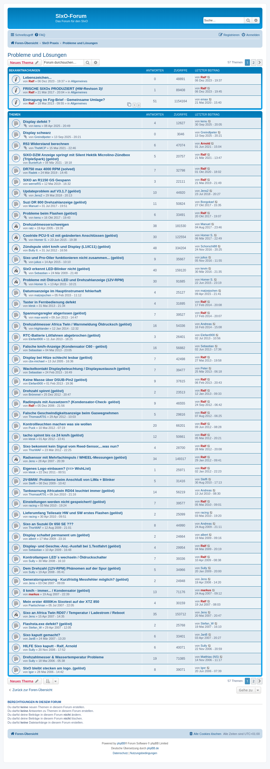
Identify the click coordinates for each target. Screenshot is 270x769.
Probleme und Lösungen (37, 55)
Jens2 (38, 195)
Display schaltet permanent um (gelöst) (56, 535)
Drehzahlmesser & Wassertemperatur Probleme (63, 657)
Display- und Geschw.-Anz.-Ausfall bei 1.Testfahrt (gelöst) (72, 546)
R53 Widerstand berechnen (46, 144)
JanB (32, 638)
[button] (259, 62)
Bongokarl (207, 201)
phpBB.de (153, 748)
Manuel (33, 206)
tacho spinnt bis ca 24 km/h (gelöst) (53, 435)
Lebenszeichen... (37, 77)
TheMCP (40, 148)
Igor (31, 671)
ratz (31, 228)
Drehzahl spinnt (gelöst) (43, 391)
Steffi (32, 483)
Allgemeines (79, 81)
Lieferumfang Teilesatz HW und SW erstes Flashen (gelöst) (73, 513)
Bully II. (33, 250)
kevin (204, 268)
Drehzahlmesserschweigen (46, 224)
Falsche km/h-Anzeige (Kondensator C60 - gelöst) (65, 346)
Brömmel (35, 394)
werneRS (35, 183)
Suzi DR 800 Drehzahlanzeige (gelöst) (55, 202)
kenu (37, 125)
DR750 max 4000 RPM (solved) (49, 169)
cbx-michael (37, 361)
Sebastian (41, 273)
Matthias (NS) (210, 656)
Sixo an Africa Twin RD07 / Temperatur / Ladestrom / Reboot (74, 613)
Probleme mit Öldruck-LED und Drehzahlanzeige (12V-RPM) (73, 280)
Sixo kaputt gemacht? (41, 635)
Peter (204, 368)
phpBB (121, 743)
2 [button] (254, 62)
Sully (32, 561)
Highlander (41, 328)
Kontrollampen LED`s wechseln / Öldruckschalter (65, 557)
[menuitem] (39, 35)
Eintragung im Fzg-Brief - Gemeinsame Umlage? (64, 100)
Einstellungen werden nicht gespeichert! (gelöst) (64, 502)
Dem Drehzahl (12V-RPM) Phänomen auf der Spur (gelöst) (72, 568)
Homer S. (40, 239)
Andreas (206, 324)
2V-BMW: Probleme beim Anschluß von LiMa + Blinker (69, 480)
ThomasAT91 (37, 416)
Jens (32, 461)
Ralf (31, 81)
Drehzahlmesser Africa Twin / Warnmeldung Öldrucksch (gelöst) (77, 324)
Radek (33, 172)
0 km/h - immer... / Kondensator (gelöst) (56, 591)
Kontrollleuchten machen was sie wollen (57, 424)
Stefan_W (35, 627)
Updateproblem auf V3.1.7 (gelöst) (52, 191)
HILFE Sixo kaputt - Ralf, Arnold (50, 646)
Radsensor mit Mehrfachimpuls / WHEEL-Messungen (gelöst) (75, 457)
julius (37, 262)
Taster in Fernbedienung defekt (49, 302)
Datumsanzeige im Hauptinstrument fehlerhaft (62, 291)
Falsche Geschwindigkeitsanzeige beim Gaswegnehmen (71, 413)
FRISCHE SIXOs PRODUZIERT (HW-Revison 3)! (63, 89)
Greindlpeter (42, 137)
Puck (32, 427)
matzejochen (42, 295)
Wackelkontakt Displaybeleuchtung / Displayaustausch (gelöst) (76, 369)
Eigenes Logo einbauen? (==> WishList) (57, 468)
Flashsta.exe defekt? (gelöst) (47, 624)
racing (33, 505)
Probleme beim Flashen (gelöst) (50, 213)
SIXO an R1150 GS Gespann (47, 180)
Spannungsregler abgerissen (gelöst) (54, 313)
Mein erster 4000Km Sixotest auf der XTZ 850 (61, 602)
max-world (41, 317)
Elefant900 (36, 339)
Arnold (205, 143)
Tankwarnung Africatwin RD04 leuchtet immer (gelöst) (69, 491)
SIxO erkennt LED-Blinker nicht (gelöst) (56, 269)
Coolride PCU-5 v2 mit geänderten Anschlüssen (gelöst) (70, 236)
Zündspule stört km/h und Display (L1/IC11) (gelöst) (66, 247)
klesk (32, 305)
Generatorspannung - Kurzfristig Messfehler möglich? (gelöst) (76, 579)
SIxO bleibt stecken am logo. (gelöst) (54, 668)
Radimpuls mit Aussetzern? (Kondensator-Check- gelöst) (71, 402)
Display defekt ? (36, 122)
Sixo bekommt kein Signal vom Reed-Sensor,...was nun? (71, 446)
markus (34, 594)
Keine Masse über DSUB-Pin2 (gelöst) (55, 380)
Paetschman (37, 605)
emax (204, 99)
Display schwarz (37, 133)
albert (32, 538)
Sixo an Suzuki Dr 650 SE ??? (48, 524)
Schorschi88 (209, 246)
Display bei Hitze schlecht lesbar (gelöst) (57, 358)
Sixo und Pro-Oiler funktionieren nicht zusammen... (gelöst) (73, 258)
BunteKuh (35, 162)
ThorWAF (35, 450)
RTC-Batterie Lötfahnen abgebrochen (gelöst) (61, 335)
